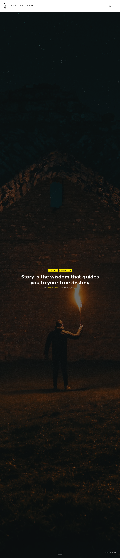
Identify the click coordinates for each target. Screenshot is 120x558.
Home (13, 6)
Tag (21, 6)
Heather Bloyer (54, 288)
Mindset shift (65, 270)
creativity (52, 270)
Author (30, 6)
